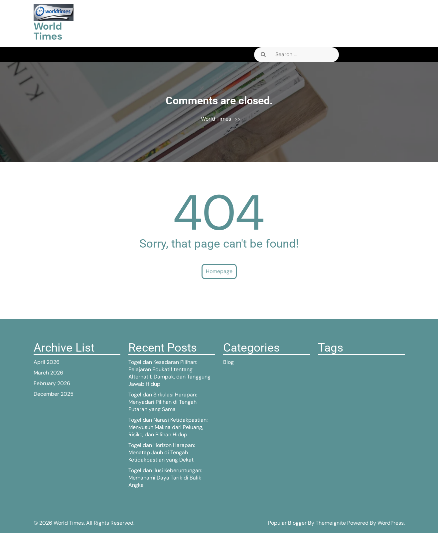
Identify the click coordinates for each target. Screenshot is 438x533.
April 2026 (47, 362)
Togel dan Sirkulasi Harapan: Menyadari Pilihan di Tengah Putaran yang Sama (162, 402)
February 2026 (52, 383)
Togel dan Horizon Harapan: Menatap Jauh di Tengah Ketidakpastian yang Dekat (161, 452)
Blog (228, 362)
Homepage (219, 271)
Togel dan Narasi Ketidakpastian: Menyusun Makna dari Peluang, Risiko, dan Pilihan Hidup (168, 427)
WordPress (390, 522)
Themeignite (331, 522)
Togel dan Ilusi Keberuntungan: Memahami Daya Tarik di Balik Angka (165, 477)
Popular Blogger (287, 522)
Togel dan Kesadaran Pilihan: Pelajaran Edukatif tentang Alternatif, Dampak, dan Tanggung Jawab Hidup (169, 373)
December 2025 (53, 393)
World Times (48, 31)
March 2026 (48, 372)
